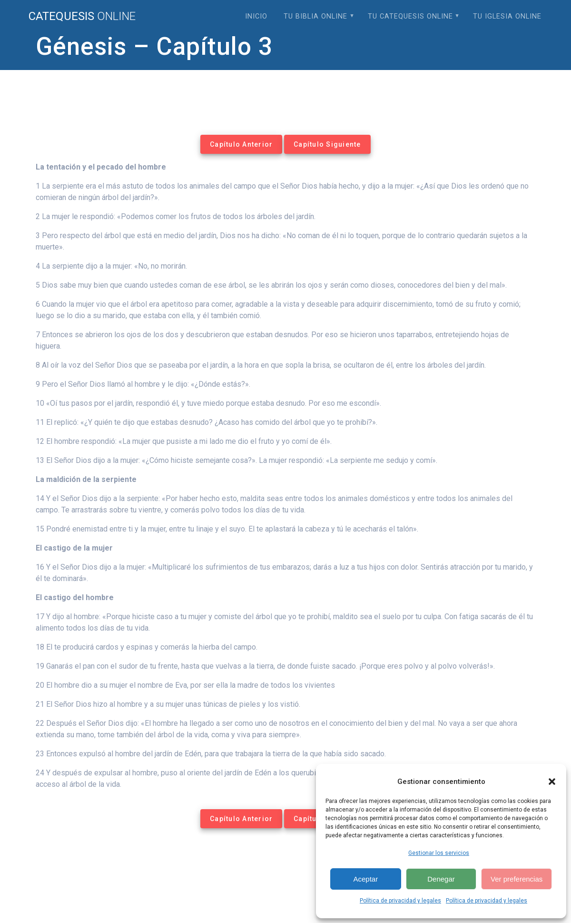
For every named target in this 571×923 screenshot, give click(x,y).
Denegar (441, 879)
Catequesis (82, 16)
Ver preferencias (516, 879)
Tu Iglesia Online (507, 16)
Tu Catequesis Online (410, 16)
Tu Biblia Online (315, 16)
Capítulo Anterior (241, 144)
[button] (552, 781)
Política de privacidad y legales (400, 900)
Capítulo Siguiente (327, 144)
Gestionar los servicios (438, 853)
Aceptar (365, 879)
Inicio (256, 16)
